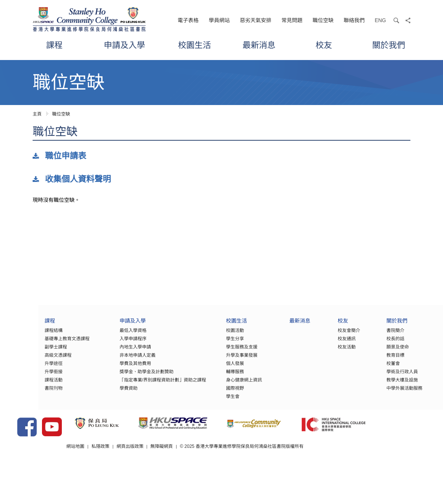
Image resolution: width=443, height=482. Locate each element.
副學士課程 (17, 351)
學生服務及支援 (220, 351)
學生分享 (214, 343)
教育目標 (389, 359)
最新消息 (258, 45)
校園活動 (214, 335)
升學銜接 (15, 376)
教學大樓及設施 (396, 384)
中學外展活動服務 (398, 392)
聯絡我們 (354, 20)
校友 (324, 45)
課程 (54, 45)
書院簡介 (389, 335)
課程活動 (15, 384)
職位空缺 (323, 20)
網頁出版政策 (159, 459)
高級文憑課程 (19, 359)
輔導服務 (214, 376)
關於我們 (388, 45)
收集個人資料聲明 (78, 179)
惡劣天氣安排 (255, 20)
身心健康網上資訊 (223, 384)
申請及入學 (124, 45)
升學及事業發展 (220, 359)
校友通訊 (336, 343)
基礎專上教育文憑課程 (28, 343)
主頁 (37, 114)
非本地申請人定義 (106, 359)
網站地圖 (105, 459)
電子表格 (188, 20)
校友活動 (336, 351)
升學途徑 (15, 368)
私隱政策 (130, 459)
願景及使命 (391, 351)
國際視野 (214, 392)
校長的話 (389, 343)
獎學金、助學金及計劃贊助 (115, 376)
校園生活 (194, 45)
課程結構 (15, 335)
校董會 (387, 368)
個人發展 (214, 368)
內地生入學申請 (104, 351)
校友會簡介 (338, 335)
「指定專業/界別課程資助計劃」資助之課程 (131, 384)
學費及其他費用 (104, 368)
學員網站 (219, 20)
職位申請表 (65, 156)
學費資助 (97, 392)
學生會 (212, 401)
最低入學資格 (101, 335)
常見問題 (291, 20)
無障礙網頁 (191, 459)
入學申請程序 (101, 343)
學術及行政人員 (396, 376)
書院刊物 (15, 392)
